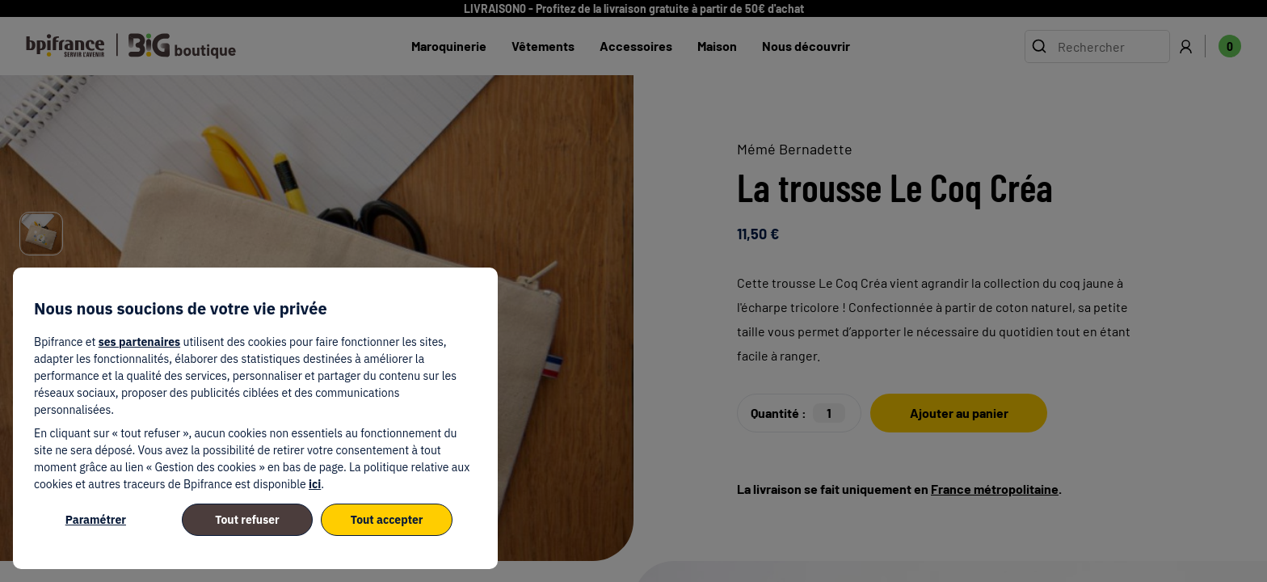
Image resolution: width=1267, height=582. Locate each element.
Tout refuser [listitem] (247, 519)
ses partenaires (139, 342)
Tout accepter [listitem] (387, 519)
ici (315, 484)
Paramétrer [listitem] (95, 519)
